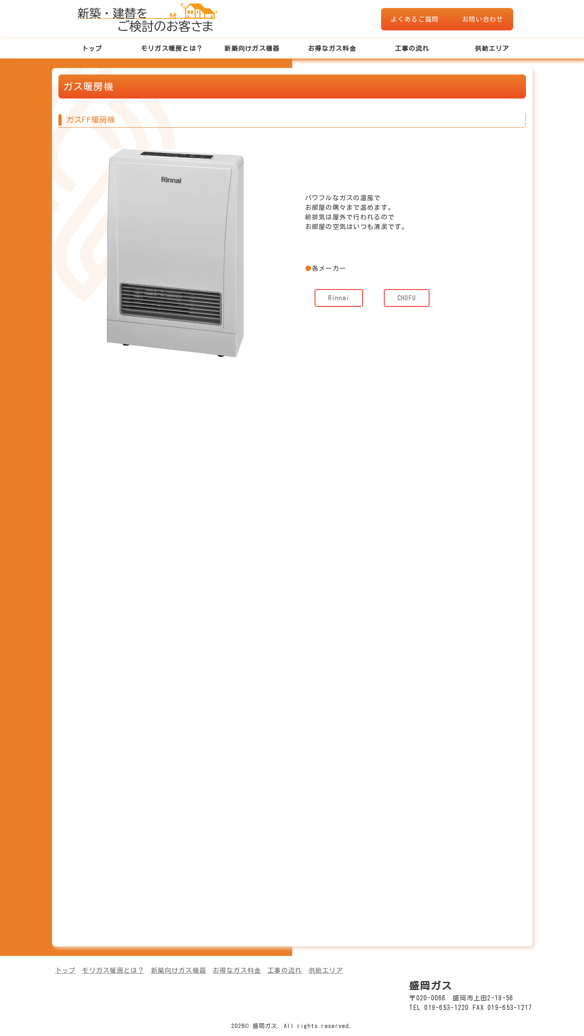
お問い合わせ (483, 19)
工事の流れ (412, 48)
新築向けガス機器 (251, 48)
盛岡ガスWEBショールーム (148, 16)
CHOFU (406, 298)
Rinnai (339, 298)
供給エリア (492, 48)
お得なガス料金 (332, 48)
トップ (92, 48)
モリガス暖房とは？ (172, 48)
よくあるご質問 (415, 19)
